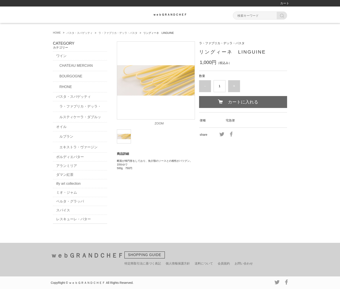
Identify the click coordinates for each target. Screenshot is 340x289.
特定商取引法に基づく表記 (142, 263)
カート (284, 3)
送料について (204, 263)
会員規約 (224, 263)
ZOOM (159, 123)
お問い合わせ (244, 263)
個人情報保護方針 (178, 263)
